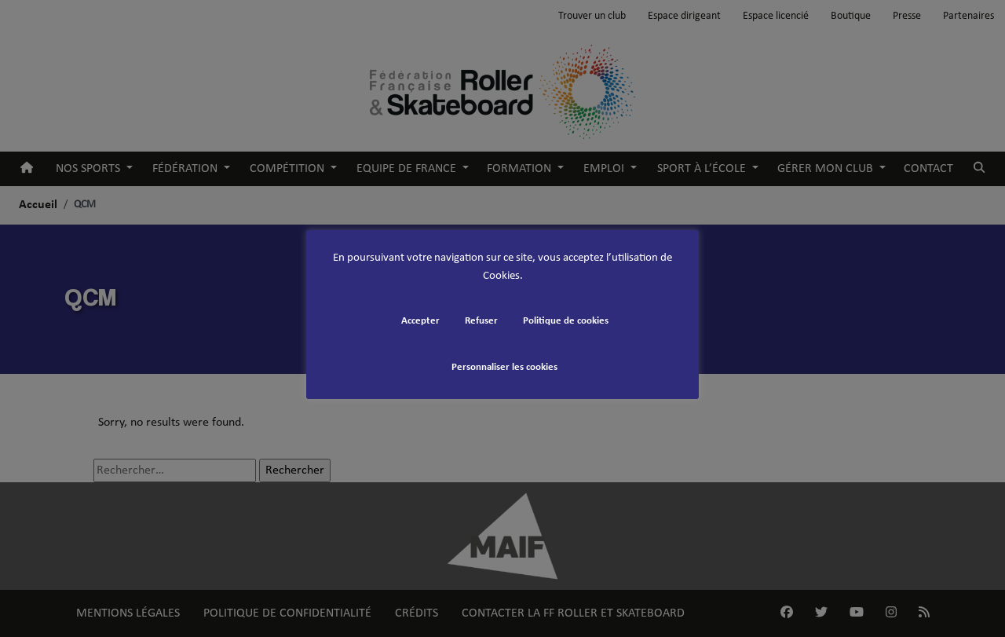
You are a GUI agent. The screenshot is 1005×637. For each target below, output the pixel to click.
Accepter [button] (420, 321)
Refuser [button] (481, 321)
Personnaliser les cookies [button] (504, 367)
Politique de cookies (565, 321)
